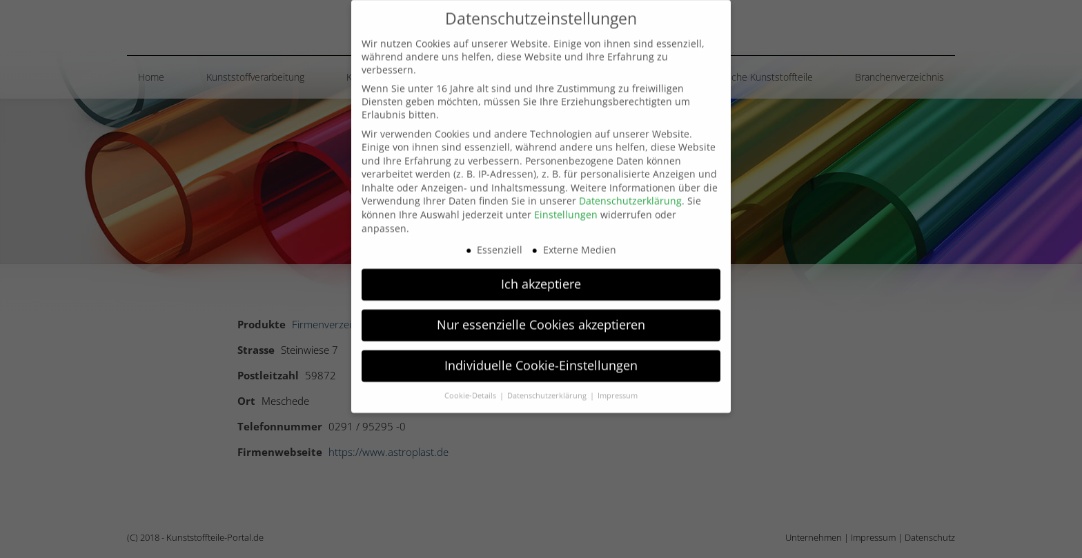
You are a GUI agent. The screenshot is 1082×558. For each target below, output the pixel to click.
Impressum (618, 382)
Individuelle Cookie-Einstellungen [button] (541, 351)
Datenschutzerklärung (630, 187)
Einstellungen (566, 201)
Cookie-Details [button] (471, 382)
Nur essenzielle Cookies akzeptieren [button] (541, 311)
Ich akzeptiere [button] (541, 270)
